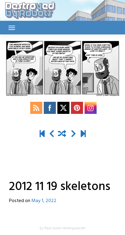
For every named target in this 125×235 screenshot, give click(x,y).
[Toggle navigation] (12, 27)
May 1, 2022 (43, 201)
